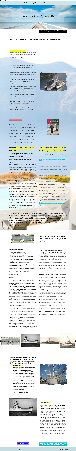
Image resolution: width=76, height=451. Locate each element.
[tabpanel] (38, 17)
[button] (10, 341)
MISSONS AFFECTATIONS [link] (23, 443)
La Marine (25, 3)
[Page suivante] (75, 341)
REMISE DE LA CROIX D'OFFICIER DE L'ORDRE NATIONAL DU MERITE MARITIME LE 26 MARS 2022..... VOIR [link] (53, 444)
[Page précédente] (1, 341)
